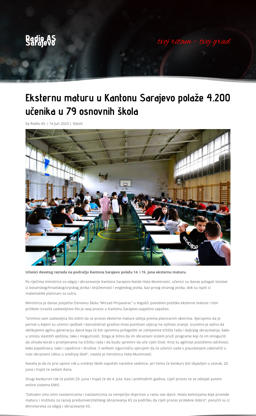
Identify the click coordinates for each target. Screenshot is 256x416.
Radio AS (37, 123)
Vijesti (78, 123)
